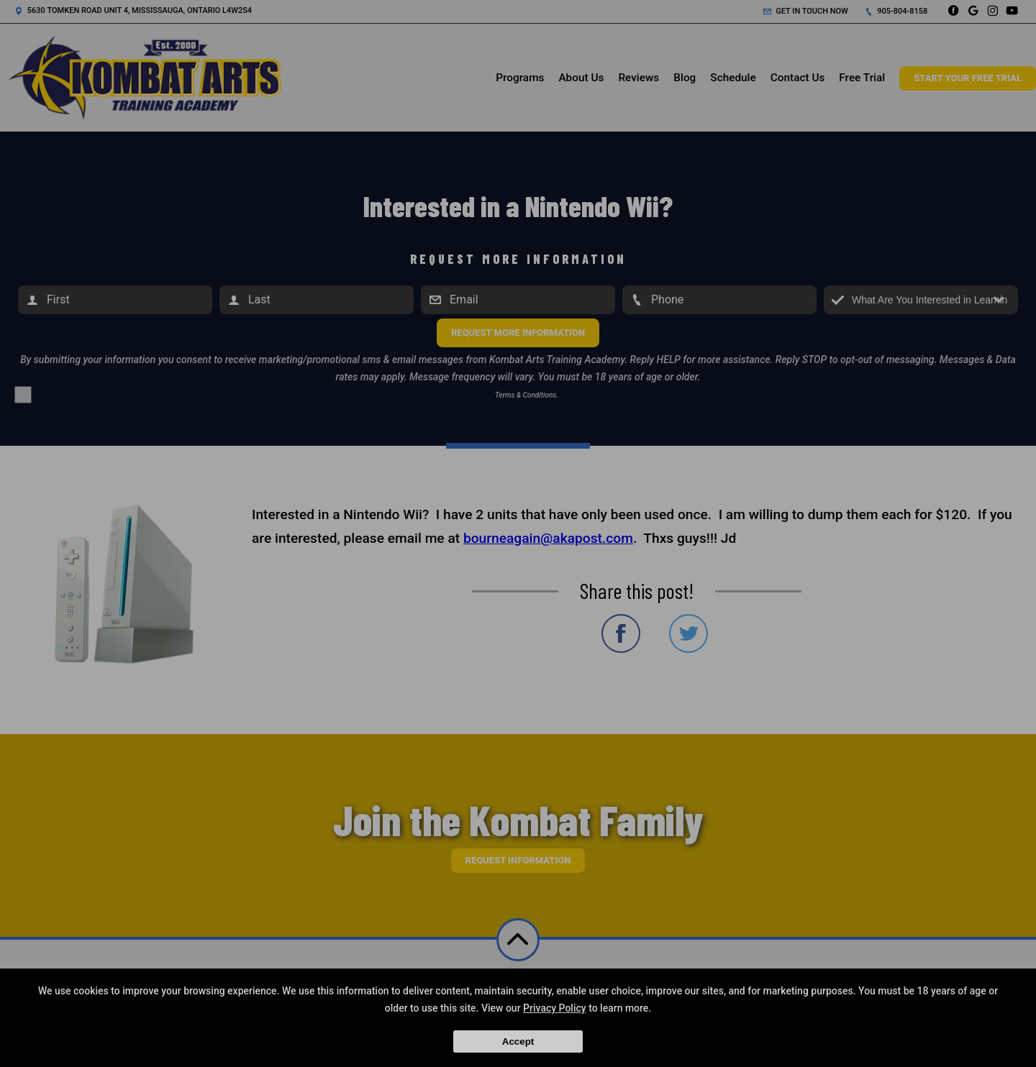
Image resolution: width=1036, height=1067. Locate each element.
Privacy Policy (554, 1008)
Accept (518, 1041)
